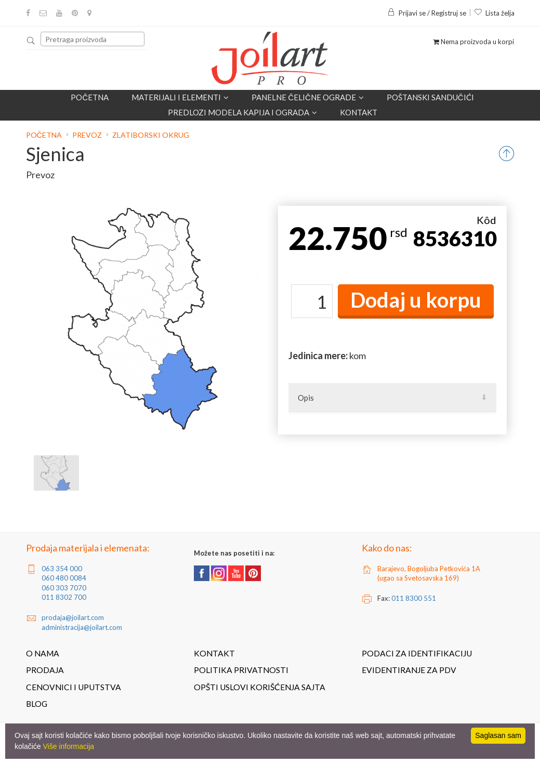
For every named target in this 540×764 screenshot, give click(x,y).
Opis (306, 397)
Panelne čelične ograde (308, 97)
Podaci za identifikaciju (417, 653)
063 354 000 (62, 568)
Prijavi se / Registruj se (426, 13)
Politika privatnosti (241, 670)
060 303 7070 (64, 588)
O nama (42, 653)
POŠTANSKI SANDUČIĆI (430, 97)
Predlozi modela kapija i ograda (242, 112)
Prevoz (87, 134)
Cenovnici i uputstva (73, 687)
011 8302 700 (64, 597)
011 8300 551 (413, 598)
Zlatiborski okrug (150, 134)
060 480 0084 (64, 578)
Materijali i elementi (180, 97)
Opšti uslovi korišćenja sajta (259, 687)
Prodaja (45, 670)
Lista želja (494, 13)
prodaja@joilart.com (73, 617)
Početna (90, 97)
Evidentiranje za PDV (409, 670)
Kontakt (358, 112)
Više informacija (68, 746)
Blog (36, 703)
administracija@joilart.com (82, 627)
